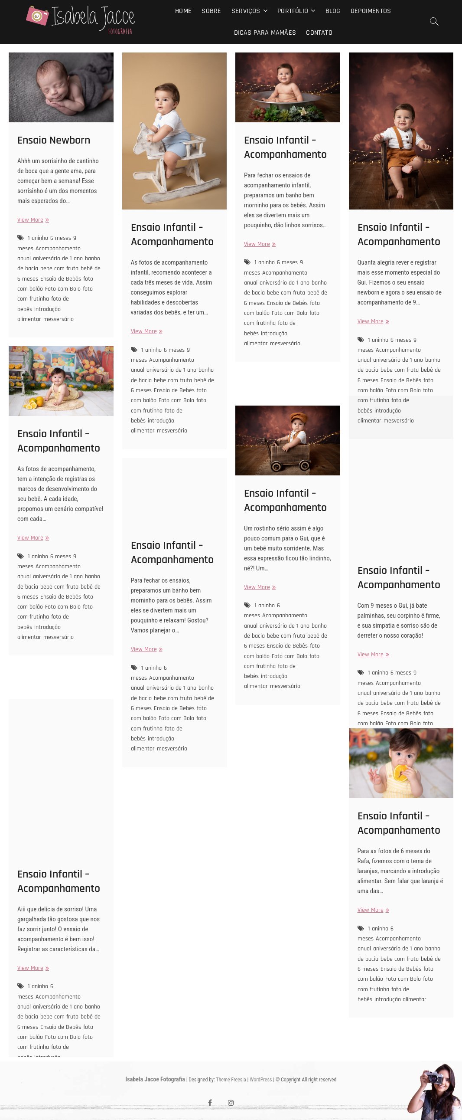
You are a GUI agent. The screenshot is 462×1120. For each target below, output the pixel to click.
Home (183, 11)
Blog (333, 11)
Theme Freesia (231, 1080)
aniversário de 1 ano (58, 258)
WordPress (261, 1080)
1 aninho (38, 238)
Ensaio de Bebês (60, 279)
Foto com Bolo (63, 289)
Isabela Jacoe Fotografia (155, 1079)
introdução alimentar (39, 314)
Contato (319, 32)
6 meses (60, 238)
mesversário (58, 319)
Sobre (211, 11)
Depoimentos (371, 11)
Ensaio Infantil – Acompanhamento (172, 234)
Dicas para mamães (265, 32)
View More (32, 220)
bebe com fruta (59, 268)
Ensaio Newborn (53, 140)
